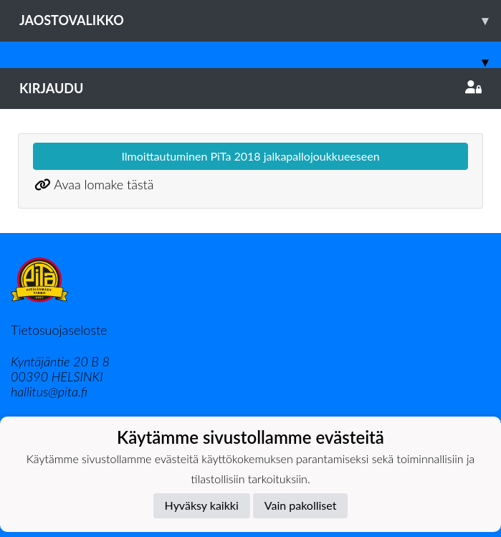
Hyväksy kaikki (202, 505)
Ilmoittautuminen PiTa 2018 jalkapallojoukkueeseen (250, 156)
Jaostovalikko (260, 20)
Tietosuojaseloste (59, 330)
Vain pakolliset (300, 505)
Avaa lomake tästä (103, 184)
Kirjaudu (250, 88)
